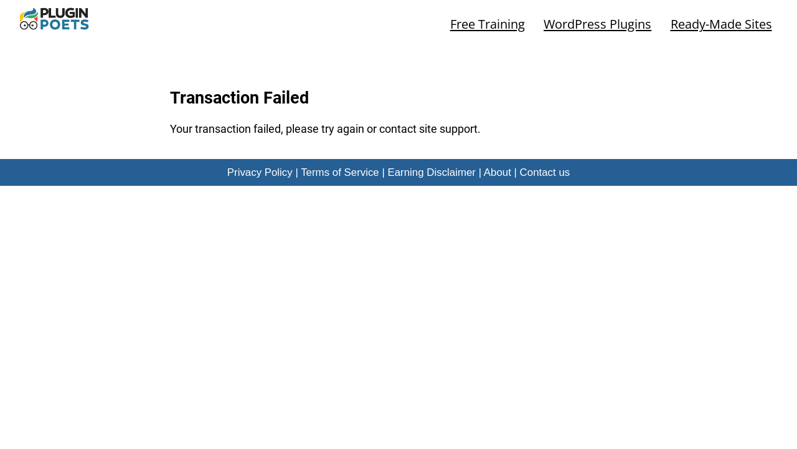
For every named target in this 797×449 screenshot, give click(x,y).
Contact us (545, 172)
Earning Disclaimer (431, 172)
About (497, 172)
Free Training (487, 23)
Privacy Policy (260, 172)
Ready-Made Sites (721, 23)
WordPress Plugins (597, 23)
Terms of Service (340, 172)
